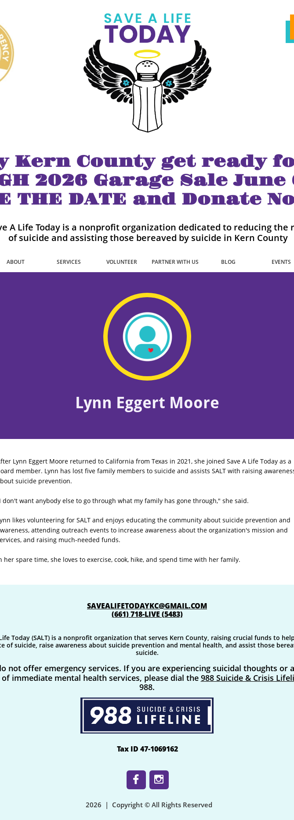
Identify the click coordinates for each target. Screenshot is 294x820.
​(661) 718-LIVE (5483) (147, 614)
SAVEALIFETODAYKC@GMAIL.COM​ (147, 606)
